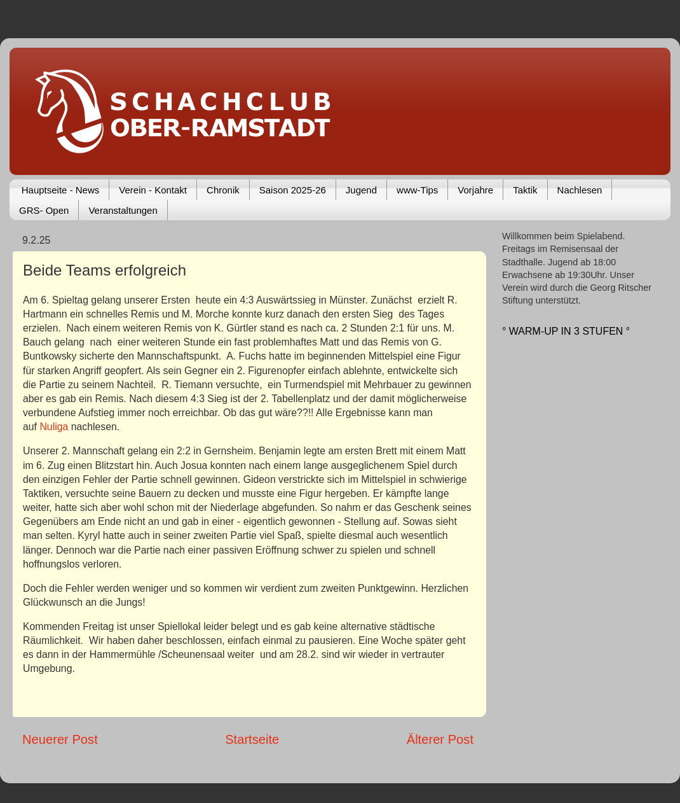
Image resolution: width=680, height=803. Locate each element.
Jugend (361, 190)
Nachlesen (579, 190)
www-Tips (417, 190)
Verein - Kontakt (153, 190)
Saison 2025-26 (292, 190)
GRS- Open (44, 210)
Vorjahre (475, 190)
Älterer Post (440, 739)
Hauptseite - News (61, 190)
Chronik (223, 190)
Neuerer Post (60, 739)
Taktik (525, 190)
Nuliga (55, 426)
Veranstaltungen (122, 210)
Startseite (252, 739)
